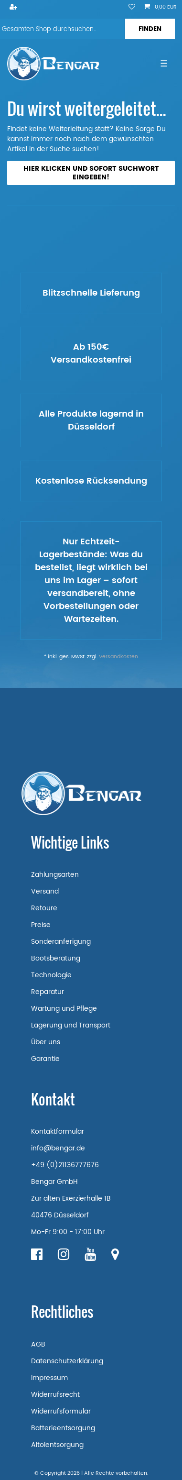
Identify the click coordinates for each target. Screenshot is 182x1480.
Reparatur (47, 991)
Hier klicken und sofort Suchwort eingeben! (91, 173)
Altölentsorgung (57, 1444)
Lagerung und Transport (70, 1025)
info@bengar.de (58, 1148)
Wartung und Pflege (64, 1008)
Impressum (49, 1377)
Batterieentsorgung (63, 1428)
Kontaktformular (57, 1131)
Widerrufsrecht (55, 1394)
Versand (45, 891)
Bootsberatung (55, 958)
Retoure (44, 908)
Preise (41, 924)
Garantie (45, 1058)
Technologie (51, 975)
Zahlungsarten (55, 874)
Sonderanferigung (61, 941)
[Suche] (150, 29)
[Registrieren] (14, 7)
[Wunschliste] (132, 7)
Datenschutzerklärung (67, 1361)
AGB (38, 1344)
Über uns (45, 1042)
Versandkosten (118, 656)
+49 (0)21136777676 (65, 1165)
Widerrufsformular (61, 1411)
